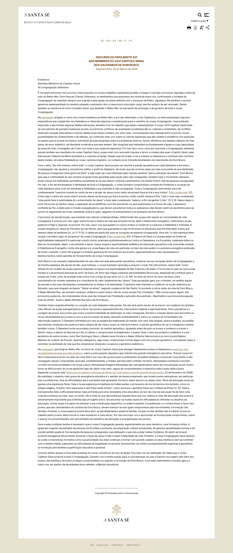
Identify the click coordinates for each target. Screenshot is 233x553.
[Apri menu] (206, 14)
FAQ (92, 545)
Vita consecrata (178, 192)
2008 (58, 22)
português (198, 22)
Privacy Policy (133, 545)
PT (130, 40)
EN (108, 40)
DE (102, 40)
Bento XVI (31, 22)
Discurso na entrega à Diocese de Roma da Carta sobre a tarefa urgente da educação (115, 372)
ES (114, 40)
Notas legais (102, 545)
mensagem (47, 117)
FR (120, 40)
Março (66, 22)
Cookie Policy (117, 545)
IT (125, 40)
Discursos (46, 22)
